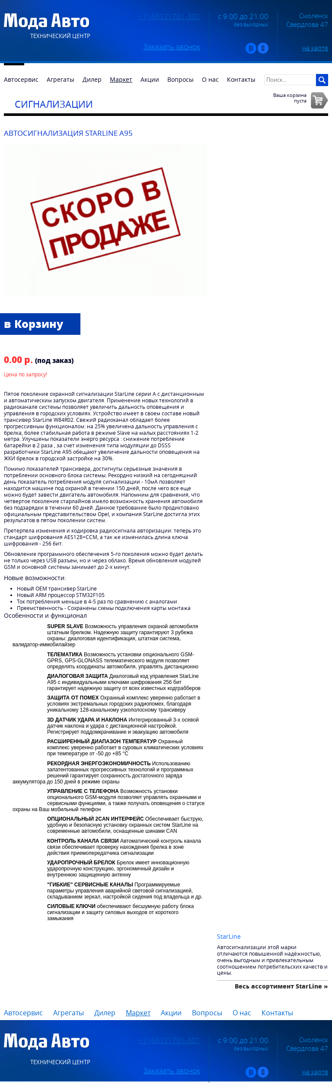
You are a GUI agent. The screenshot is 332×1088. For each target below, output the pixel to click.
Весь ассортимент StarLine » (281, 986)
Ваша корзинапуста (289, 98)
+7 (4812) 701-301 (169, 16)
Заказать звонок (172, 46)
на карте (315, 47)
